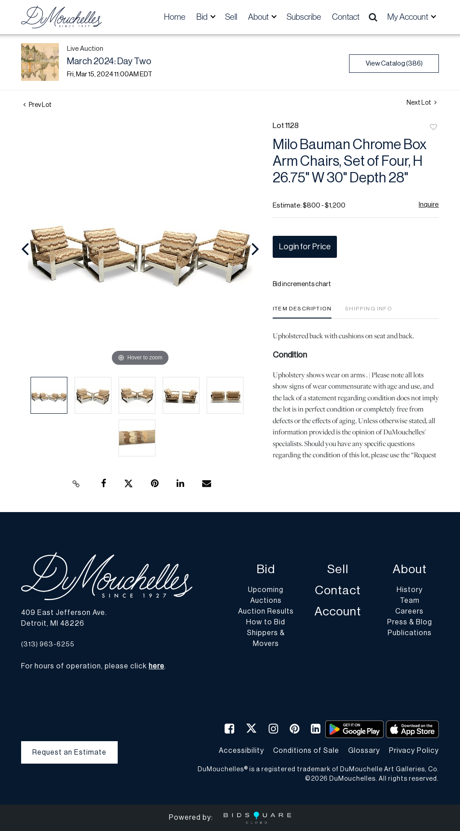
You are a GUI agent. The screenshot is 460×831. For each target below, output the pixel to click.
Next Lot (422, 102)
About (410, 569)
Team (410, 600)
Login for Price (305, 247)
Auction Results (266, 611)
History (410, 589)
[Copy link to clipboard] (76, 483)
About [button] (259, 17)
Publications (410, 633)
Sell (231, 17)
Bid (266, 569)
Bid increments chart (302, 284)
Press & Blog (409, 622)
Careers (409, 611)
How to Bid (265, 622)
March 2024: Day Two (109, 61)
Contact (345, 17)
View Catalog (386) (394, 63)
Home (175, 17)
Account (337, 612)
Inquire (429, 204)
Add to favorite (433, 127)
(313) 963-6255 (48, 644)
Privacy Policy (414, 750)
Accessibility (241, 750)
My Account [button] (408, 17)
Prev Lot (37, 105)
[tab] (302, 311)
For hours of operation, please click (92, 666)
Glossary (364, 750)
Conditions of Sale (306, 750)
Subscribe (304, 17)
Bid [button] (202, 17)
